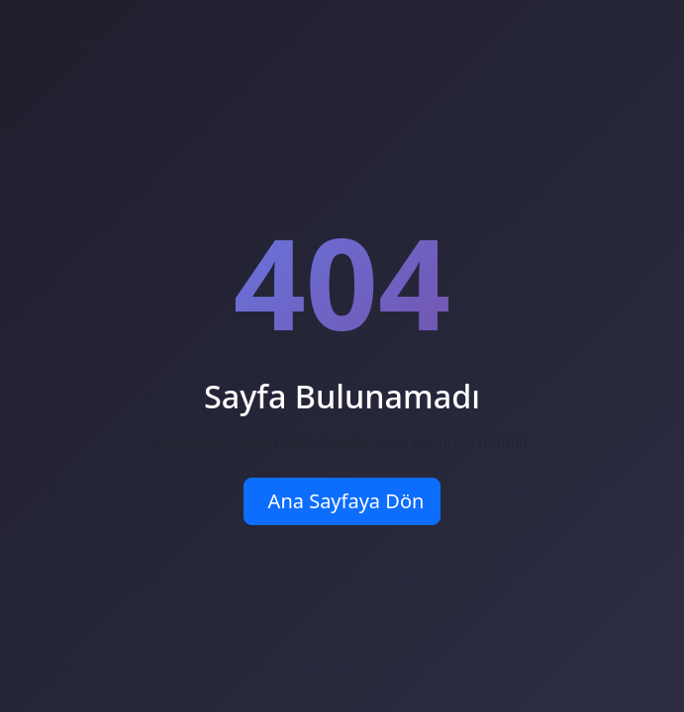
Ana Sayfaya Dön (346, 501)
